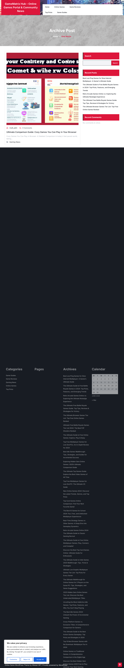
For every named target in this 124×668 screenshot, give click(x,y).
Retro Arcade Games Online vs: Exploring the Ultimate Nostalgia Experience (75, 615)
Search (88, 56)
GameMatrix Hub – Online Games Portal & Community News (21, 7)
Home (47, 7)
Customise (13, 659)
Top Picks (48, 12)
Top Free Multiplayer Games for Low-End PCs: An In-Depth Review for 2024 (76, 662)
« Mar (94, 617)
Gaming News (14, 142)
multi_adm (13, 128)
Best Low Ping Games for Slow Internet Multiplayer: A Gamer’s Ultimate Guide (74, 596)
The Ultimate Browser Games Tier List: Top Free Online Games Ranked (75, 635)
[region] (26, 652)
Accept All (40, 659)
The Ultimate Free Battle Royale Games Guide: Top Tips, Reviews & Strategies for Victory (76, 625)
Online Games (59, 7)
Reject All (27, 659)
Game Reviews (75, 7)
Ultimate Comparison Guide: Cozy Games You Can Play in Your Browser (41, 132)
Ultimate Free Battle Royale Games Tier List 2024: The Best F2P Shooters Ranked (76, 645)
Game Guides (62, 12)
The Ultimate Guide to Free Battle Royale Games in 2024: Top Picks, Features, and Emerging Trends (100, 87)
